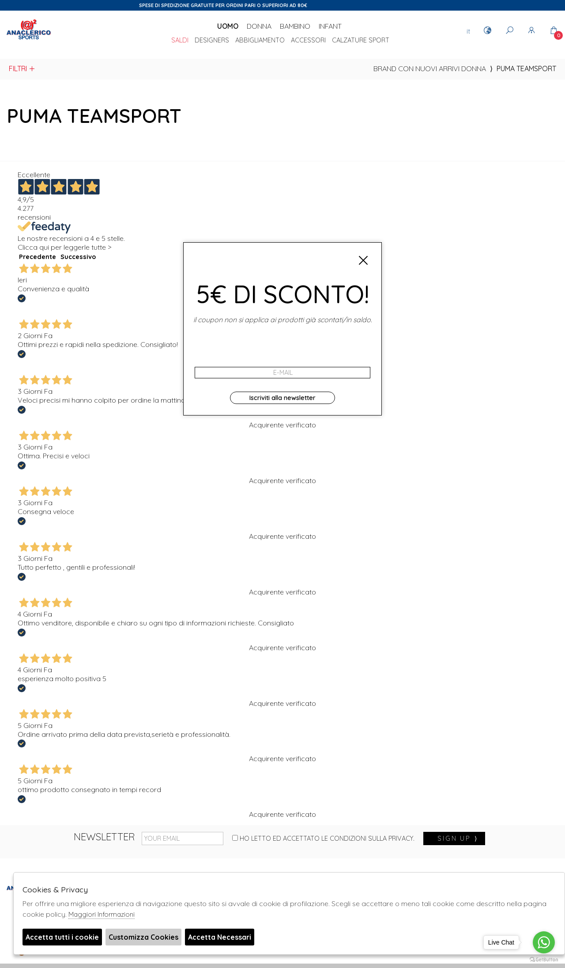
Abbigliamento (260, 40)
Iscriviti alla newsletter (282, 398)
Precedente (37, 257)
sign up (457, 838)
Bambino (295, 26)
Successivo (78, 257)
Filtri (22, 68)
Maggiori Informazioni (101, 914)
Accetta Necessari (219, 937)
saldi (179, 40)
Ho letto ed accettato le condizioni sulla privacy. (323, 838)
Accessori (308, 40)
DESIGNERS (212, 40)
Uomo (227, 26)
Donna (259, 26)
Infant (330, 26)
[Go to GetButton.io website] (544, 959)
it (468, 31)
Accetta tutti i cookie (62, 937)
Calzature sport (360, 40)
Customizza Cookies (143, 937)
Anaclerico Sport (29, 39)
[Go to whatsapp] (544, 942)
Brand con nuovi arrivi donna (429, 68)
